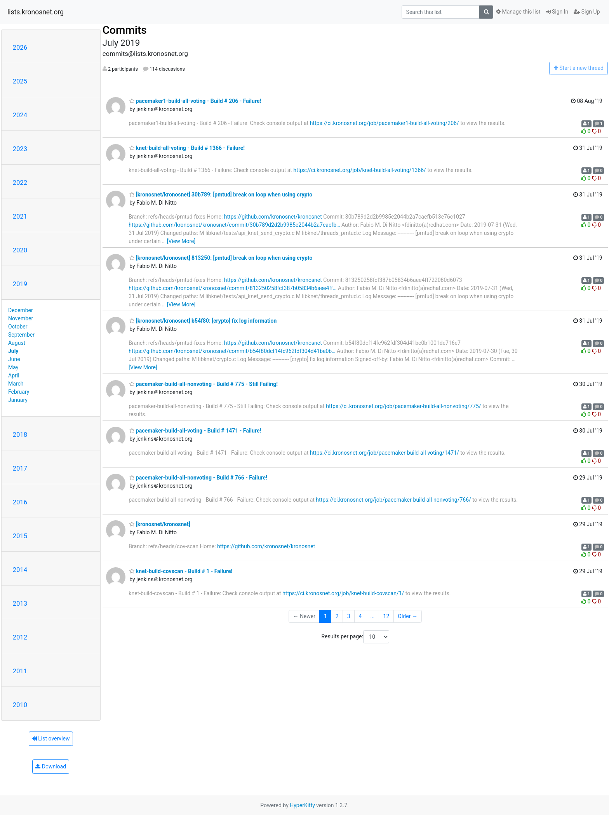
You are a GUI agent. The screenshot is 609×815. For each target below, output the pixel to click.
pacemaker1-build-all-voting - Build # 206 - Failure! (195, 101)
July (13, 351)
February (18, 392)
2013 (20, 603)
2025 (20, 81)
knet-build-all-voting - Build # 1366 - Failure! (187, 148)
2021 (20, 216)
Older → (408, 616)
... (372, 616)
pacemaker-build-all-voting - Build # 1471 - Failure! (195, 430)
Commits (125, 30)
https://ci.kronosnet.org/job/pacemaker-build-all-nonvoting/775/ (403, 406)
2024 (20, 115)
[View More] (181, 241)
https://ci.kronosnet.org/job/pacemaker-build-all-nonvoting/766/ (393, 500)
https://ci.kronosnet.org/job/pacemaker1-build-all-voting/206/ (384, 123)
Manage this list (518, 12)
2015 (20, 536)
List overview (51, 738)
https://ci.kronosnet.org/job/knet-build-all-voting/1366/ (359, 170)
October (17, 326)
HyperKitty (302, 805)
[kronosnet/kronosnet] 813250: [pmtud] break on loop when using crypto (220, 258)
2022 (20, 182)
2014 (20, 569)
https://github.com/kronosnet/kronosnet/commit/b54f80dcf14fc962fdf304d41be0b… (232, 351)
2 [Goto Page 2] (337, 616)
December (20, 310)
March (16, 384)
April (13, 375)
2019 (20, 284)
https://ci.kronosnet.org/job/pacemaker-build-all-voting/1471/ (384, 453)
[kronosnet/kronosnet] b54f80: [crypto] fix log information (203, 321)
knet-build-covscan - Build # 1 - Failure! (180, 571)
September (21, 335)
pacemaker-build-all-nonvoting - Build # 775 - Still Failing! (203, 384)
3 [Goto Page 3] (348, 616)
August (16, 343)
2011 (20, 671)
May (13, 367)
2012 (20, 637)
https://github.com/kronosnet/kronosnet (273, 217)
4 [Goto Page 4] (360, 616)
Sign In (557, 12)
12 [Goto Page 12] (386, 616)
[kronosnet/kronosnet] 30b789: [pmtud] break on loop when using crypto (220, 194)
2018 (20, 434)
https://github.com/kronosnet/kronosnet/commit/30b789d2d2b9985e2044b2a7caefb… (234, 225)
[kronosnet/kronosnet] (159, 524)
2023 (20, 149)
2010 (20, 705)
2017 (20, 468)
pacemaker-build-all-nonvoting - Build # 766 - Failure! (198, 477)
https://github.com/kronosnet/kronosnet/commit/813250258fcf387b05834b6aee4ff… (232, 288)
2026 (20, 47)
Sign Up (587, 12)
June (14, 359)
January (18, 400)
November (20, 318)
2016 (20, 502)
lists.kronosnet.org (35, 12)
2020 (20, 250)
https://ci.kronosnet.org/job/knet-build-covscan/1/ (343, 593)
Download (50, 766)
